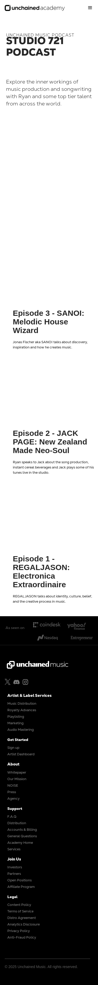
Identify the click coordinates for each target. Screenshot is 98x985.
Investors (14, 867)
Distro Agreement (21, 918)
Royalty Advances (21, 710)
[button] (90, 8)
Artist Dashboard (20, 754)
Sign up (13, 747)
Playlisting (15, 716)
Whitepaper (16, 772)
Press (11, 792)
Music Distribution (21, 703)
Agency (13, 798)
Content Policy (19, 905)
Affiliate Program (21, 887)
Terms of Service (20, 911)
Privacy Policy (18, 931)
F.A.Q (11, 816)
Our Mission (16, 779)
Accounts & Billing (22, 829)
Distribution (16, 823)
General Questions (22, 836)
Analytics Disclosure (23, 924)
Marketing (15, 723)
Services (13, 849)
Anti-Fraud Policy (21, 937)
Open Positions (19, 880)
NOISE (12, 785)
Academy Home (20, 842)
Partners (14, 873)
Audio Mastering (20, 729)
